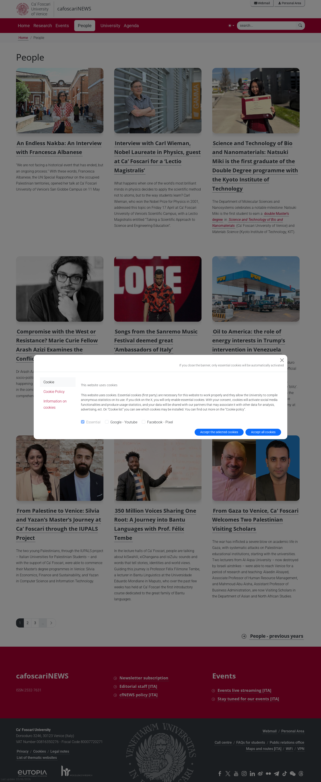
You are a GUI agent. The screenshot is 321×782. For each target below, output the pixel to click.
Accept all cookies (263, 432)
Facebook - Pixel (160, 422)
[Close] (282, 360)
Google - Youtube (123, 422)
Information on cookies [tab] (55, 404)
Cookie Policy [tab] (54, 392)
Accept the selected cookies (219, 432)
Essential (93, 422)
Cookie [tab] (48, 382)
